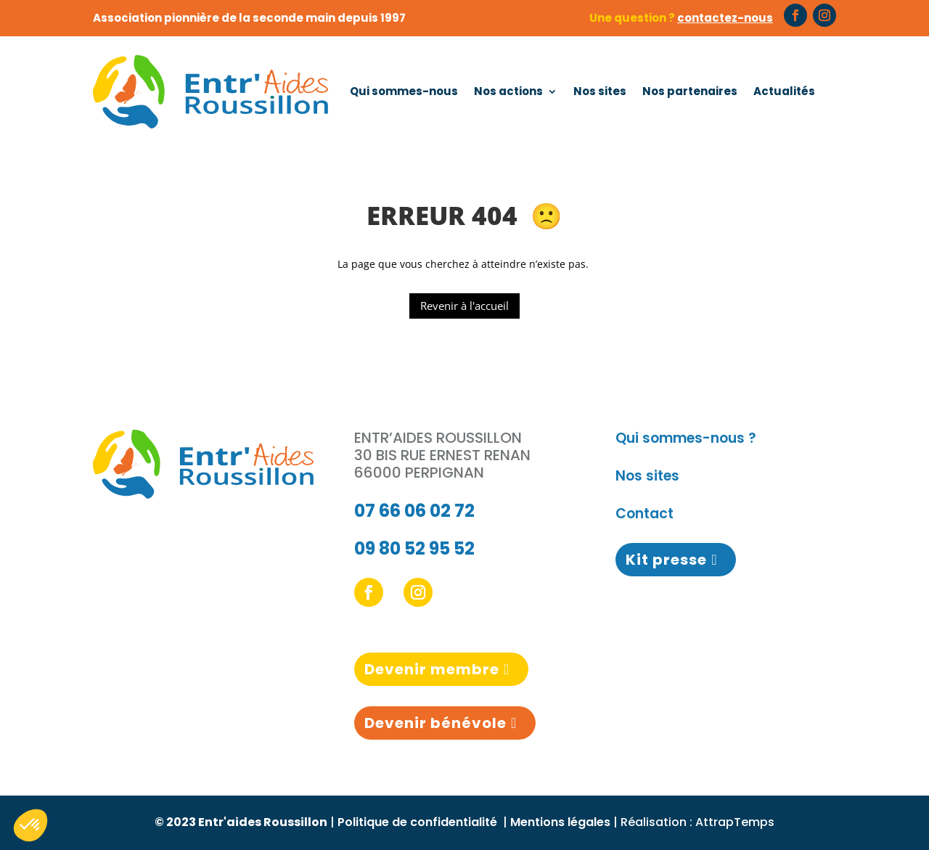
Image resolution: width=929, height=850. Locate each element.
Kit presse (666, 559)
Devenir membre (431, 669)
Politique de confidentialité (418, 822)
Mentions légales (560, 822)
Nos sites (599, 91)
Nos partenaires (689, 91)
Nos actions (508, 91)
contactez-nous (725, 17)
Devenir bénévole (435, 723)
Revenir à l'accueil (464, 305)
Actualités (784, 91)
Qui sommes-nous (404, 91)
